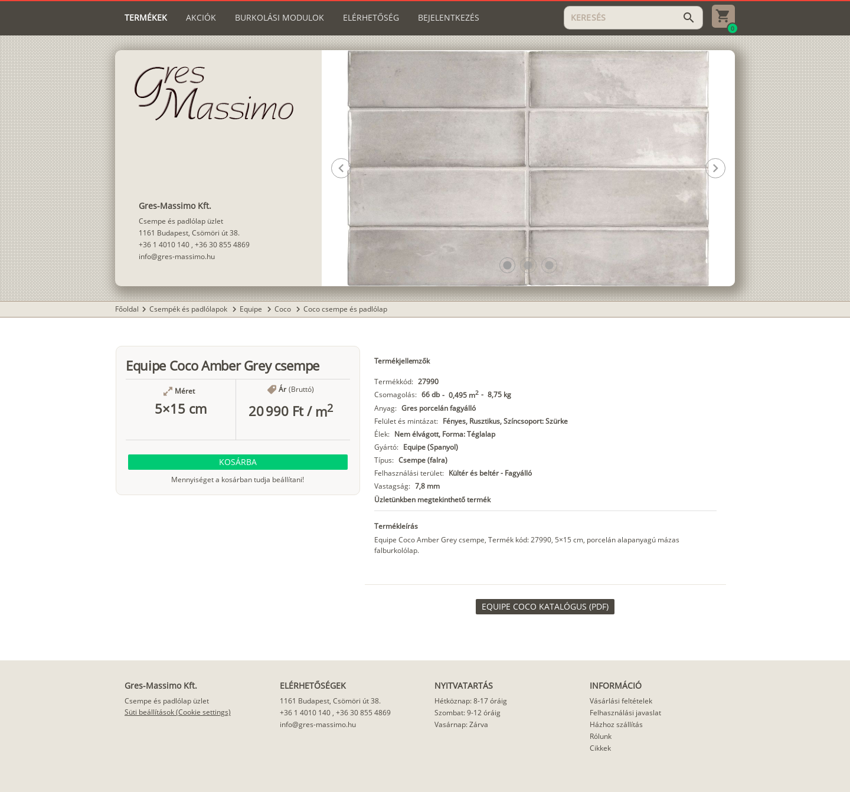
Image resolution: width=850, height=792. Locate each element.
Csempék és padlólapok (189, 309)
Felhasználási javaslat (625, 713)
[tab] (145, 17)
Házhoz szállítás (616, 724)
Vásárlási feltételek (621, 701)
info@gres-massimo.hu (177, 256)
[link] (545, 606)
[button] (507, 265)
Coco (283, 309)
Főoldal (127, 309)
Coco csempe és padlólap (345, 309)
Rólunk (601, 736)
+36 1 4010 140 (164, 245)
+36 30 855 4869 (222, 245)
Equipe (252, 309)
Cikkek (600, 748)
